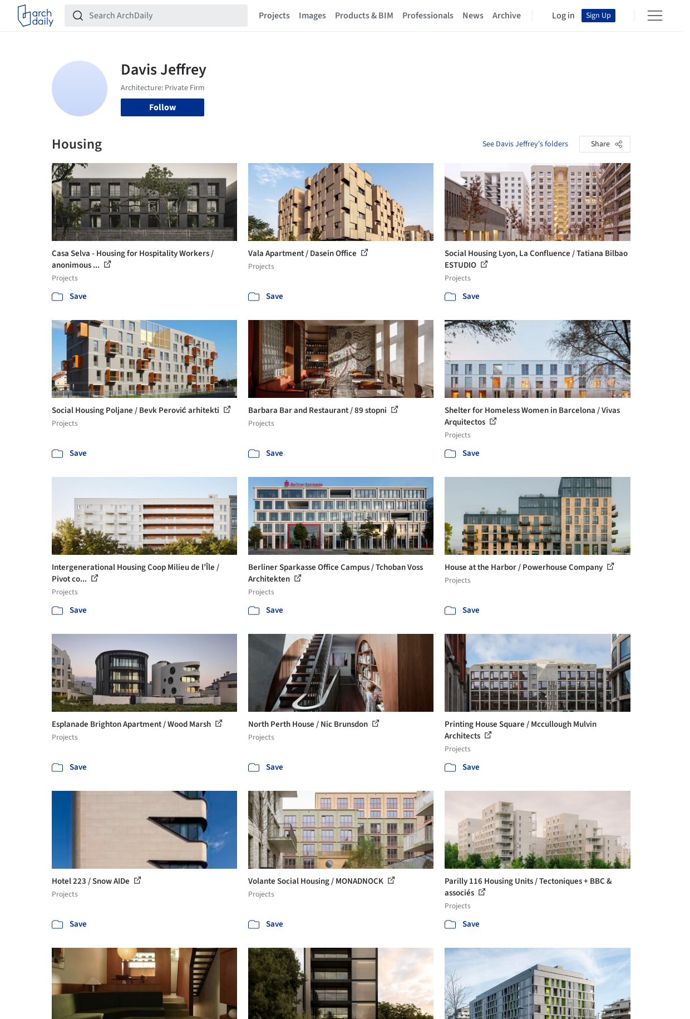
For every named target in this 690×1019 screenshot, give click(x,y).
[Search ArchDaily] (165, 15)
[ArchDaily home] (35, 15)
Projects (274, 15)
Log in (563, 15)
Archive (506, 15)
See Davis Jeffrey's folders (525, 144)
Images (312, 15)
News (473, 15)
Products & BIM (364, 15)
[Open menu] (655, 15)
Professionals (428, 15)
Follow (162, 107)
